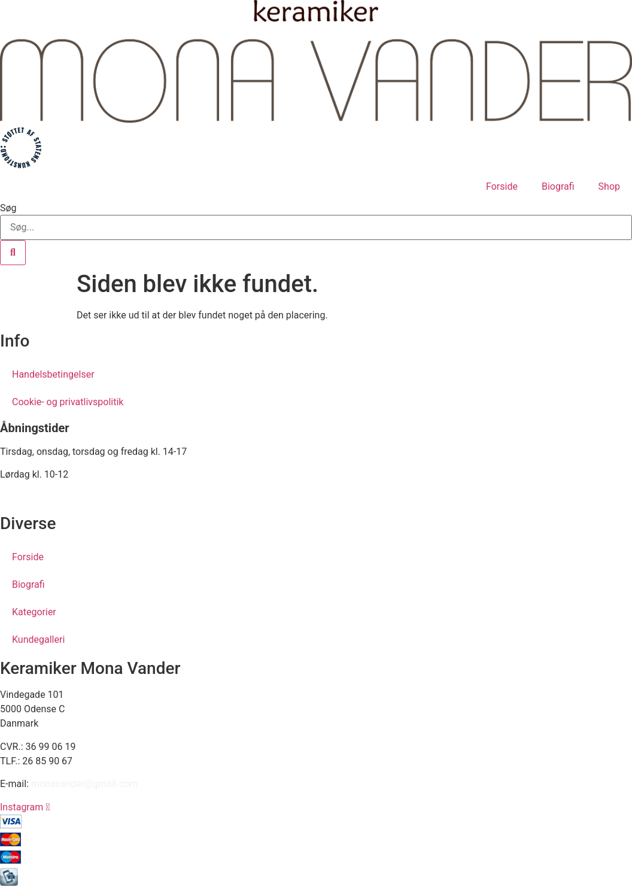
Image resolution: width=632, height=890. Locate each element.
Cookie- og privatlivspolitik (67, 402)
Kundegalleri (38, 639)
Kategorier (34, 612)
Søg (8, 208)
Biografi (558, 186)
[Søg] (13, 252)
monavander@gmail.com (84, 783)
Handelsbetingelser (53, 374)
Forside (502, 186)
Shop (609, 186)
